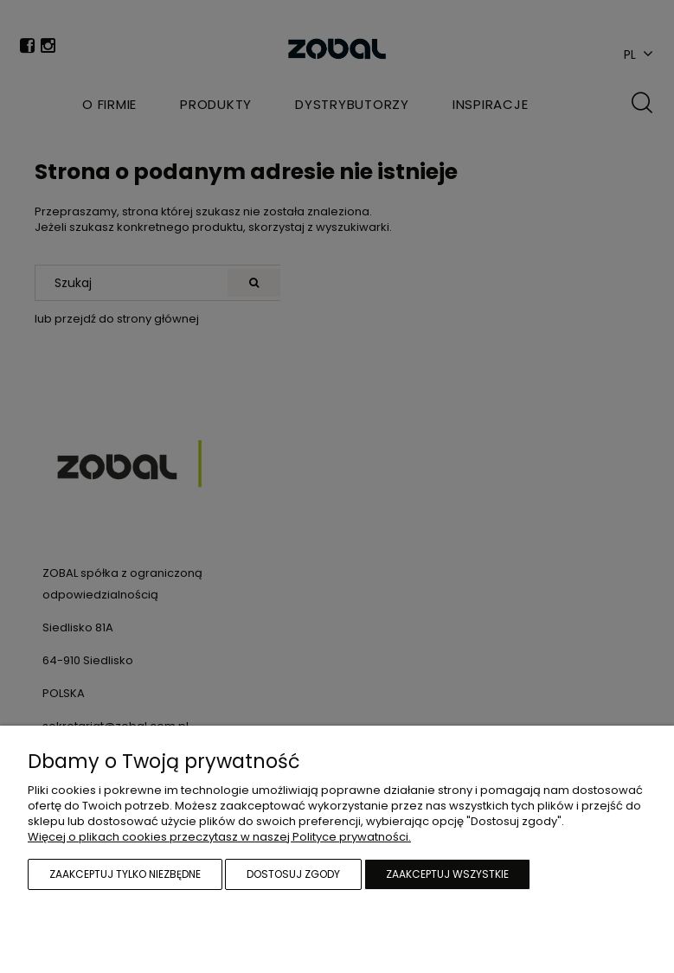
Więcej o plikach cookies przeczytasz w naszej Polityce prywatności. (219, 837)
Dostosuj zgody (293, 874)
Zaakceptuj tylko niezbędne (125, 874)
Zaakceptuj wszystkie (447, 874)
